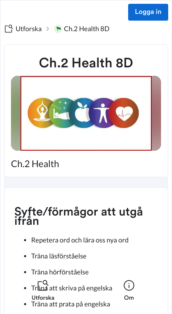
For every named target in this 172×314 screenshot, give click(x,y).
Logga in (148, 12)
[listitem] (43, 295)
